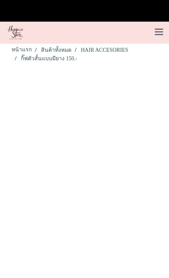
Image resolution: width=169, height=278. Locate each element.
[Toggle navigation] (158, 32)
